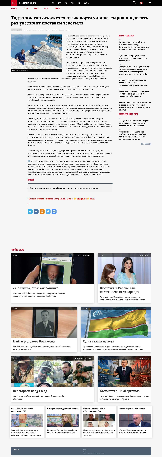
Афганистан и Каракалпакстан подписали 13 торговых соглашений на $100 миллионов (133, 82)
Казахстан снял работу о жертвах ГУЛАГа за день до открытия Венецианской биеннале (134, 93)
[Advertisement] (81, 233)
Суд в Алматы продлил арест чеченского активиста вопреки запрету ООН (133, 58)
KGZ (60, 3)
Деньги (47, 30)
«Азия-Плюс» (72, 57)
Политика (68, 30)
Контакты (16, 451)
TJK (66, 3)
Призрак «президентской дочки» (61, 410)
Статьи (26, 9)
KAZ (53, 3)
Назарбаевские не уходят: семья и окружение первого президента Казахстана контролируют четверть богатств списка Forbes (134, 70)
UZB (80, 3)
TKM (73, 3)
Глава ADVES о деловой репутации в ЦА (23, 410)
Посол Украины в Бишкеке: (133, 409)
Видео (37, 9)
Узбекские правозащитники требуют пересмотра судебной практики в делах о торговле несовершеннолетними (133, 135)
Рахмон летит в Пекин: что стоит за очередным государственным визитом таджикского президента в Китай (135, 106)
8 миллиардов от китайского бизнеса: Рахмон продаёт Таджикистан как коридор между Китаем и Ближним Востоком (134, 46)
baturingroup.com (96, 454)
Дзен (92, 199)
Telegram (81, 199)
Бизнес (35, 30)
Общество (54, 30)
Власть (61, 30)
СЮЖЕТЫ (58, 9)
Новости (14, 9)
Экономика (27, 30)
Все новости (146, 143)
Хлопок (41, 30)
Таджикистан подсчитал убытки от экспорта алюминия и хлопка (66, 188)
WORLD (88, 3)
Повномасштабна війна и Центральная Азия (96, 410)
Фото (47, 9)
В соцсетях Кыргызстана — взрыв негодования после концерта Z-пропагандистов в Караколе (134, 123)
